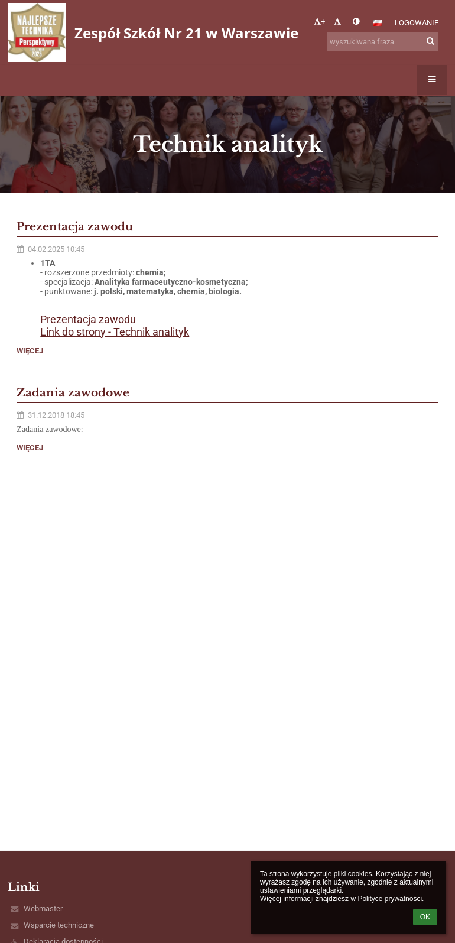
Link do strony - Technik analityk (114, 332)
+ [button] (319, 21)
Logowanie (416, 22)
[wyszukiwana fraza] (382, 41)
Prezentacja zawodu (88, 319)
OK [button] (425, 917)
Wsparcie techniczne (59, 925)
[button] (377, 23)
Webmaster (43, 908)
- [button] (338, 21)
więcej (30, 350)
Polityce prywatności (390, 899)
